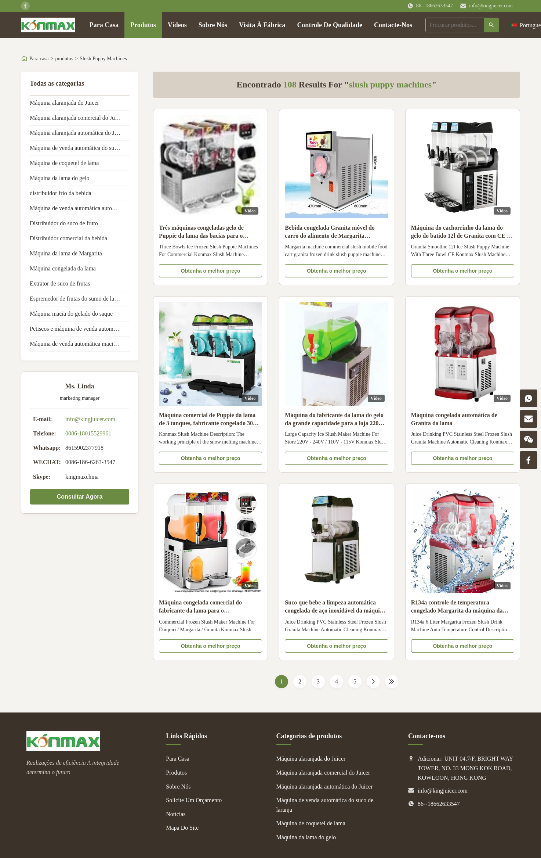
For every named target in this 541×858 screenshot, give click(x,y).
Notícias (175, 814)
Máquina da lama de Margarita (66, 253)
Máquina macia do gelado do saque (71, 313)
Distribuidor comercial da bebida (68, 238)
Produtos (143, 25)
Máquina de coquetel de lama (64, 163)
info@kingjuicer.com (491, 5)
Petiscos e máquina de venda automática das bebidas (80, 329)
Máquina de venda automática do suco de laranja (80, 148)
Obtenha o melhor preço (210, 271)
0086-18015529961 (88, 433)
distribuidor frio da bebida (60, 193)
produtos (64, 58)
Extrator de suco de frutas (60, 283)
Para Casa (104, 25)
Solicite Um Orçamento (194, 800)
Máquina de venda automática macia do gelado (80, 344)
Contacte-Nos (393, 25)
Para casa (38, 58)
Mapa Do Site (182, 828)
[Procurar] (491, 25)
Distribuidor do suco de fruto (64, 223)
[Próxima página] (373, 681)
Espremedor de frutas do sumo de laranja (78, 298)
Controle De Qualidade (329, 25)
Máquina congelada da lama (63, 268)
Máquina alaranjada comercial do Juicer (77, 118)
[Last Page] (391, 681)
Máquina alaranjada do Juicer (64, 103)
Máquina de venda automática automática (79, 208)
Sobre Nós (213, 25)
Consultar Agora (80, 496)
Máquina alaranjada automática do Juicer (78, 133)
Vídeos (177, 25)
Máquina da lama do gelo (60, 178)
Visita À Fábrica (262, 25)
